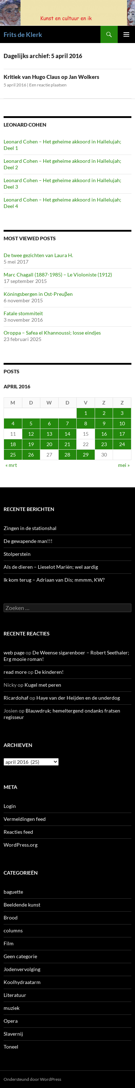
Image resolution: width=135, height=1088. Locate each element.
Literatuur (15, 995)
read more (15, 672)
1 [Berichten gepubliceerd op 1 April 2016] (85, 413)
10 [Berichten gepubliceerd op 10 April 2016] (122, 423)
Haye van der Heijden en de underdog (78, 698)
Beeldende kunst (22, 905)
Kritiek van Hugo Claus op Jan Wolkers (51, 77)
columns (13, 930)
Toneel (11, 1047)
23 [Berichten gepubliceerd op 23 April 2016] (104, 444)
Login (10, 806)
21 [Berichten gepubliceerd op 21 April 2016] (67, 444)
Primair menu (126, 34)
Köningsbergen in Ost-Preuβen (38, 294)
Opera (11, 1021)
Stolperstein (17, 554)
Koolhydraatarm (22, 982)
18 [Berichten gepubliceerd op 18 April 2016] (13, 444)
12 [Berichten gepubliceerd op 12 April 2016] (31, 434)
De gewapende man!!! (28, 541)
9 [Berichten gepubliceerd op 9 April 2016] (104, 423)
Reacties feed (18, 832)
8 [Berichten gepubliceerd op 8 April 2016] (85, 423)
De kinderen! (49, 672)
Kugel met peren (42, 685)
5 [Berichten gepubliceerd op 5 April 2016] (31, 423)
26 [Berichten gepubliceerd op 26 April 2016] (31, 454)
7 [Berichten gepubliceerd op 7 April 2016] (67, 423)
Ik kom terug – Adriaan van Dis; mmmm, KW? (54, 580)
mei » (124, 465)
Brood (11, 917)
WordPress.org (20, 845)
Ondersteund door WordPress (32, 1079)
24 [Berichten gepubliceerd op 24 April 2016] (122, 444)
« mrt (11, 465)
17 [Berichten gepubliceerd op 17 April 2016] (122, 434)
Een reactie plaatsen (48, 84)
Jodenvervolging (22, 969)
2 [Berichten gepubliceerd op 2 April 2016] (104, 413)
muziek (11, 1008)
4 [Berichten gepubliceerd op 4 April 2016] (13, 423)
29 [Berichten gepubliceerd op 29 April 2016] (86, 454)
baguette (13, 892)
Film (9, 943)
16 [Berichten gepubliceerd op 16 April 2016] (104, 434)
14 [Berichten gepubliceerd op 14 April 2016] (67, 434)
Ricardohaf (16, 698)
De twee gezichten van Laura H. (38, 255)
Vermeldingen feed (25, 819)
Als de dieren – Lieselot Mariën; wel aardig (51, 567)
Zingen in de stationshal (30, 528)
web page (14, 652)
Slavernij (13, 1034)
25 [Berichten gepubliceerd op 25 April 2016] (13, 454)
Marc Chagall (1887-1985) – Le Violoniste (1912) (58, 274)
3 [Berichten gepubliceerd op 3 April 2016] (122, 413)
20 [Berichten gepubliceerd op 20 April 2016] (49, 444)
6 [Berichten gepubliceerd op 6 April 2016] (49, 423)
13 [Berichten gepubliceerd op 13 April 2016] (49, 434)
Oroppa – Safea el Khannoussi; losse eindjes (52, 333)
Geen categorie (20, 956)
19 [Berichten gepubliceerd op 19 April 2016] (31, 444)
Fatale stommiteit (23, 313)
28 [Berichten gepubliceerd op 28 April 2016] (67, 454)
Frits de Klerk (23, 34)
